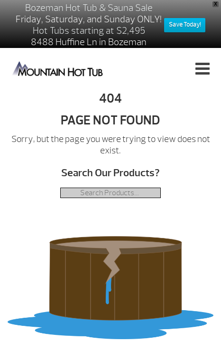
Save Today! (185, 24)
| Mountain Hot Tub (58, 68)
